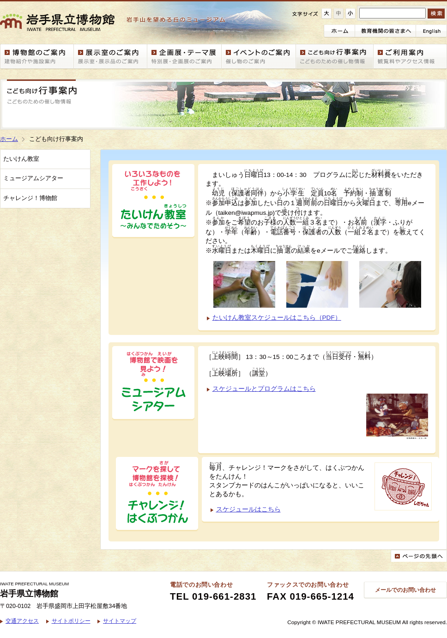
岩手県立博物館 (117, 22)
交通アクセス (22, 621)
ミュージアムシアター (33, 178)
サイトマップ (119, 621)
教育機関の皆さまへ (385, 30)
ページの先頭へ (419, 556)
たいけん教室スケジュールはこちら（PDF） (276, 317)
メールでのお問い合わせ (405, 590)
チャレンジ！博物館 (30, 198)
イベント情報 (259, 56)
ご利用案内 (410, 56)
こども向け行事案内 (335, 56)
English (431, 30)
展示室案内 (110, 56)
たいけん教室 (21, 159)
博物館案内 (37, 56)
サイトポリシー (71, 621)
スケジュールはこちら (248, 509)
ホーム (339, 30)
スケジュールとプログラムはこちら (264, 388)
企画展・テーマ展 (184, 56)
